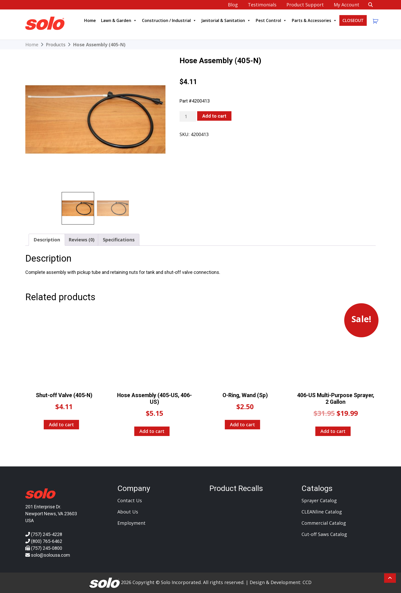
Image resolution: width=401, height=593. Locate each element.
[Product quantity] (188, 116)
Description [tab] (47, 240)
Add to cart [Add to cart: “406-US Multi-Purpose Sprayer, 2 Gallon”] (333, 431)
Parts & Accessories (314, 20)
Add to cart (214, 116)
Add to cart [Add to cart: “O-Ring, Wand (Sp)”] (242, 424)
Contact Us (129, 500)
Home (90, 20)
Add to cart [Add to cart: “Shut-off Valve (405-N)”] (61, 424)
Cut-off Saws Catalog (324, 534)
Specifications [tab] (119, 240)
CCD (307, 582)
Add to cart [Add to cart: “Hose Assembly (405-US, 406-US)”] (151, 431)
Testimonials (261, 5)
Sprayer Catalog (319, 500)
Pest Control (271, 20)
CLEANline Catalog (322, 512)
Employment (131, 523)
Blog (232, 5)
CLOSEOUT (353, 20)
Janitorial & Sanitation (226, 20)
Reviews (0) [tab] (81, 240)
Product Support (304, 5)
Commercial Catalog (324, 523)
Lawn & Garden (119, 20)
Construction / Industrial (169, 20)
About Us (127, 512)
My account (346, 5)
